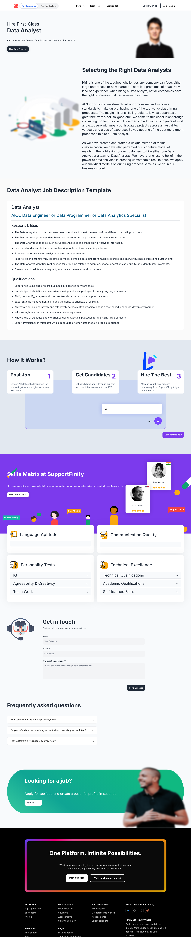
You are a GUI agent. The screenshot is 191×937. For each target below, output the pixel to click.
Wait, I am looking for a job (107, 878)
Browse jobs (98, 908)
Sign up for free (33, 908)
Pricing (28, 916)
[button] (50, 575)
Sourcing (63, 912)
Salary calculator (67, 920)
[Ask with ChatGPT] (134, 910)
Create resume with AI (103, 912)
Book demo (31, 912)
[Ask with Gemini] (128, 910)
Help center (31, 932)
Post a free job (76, 877)
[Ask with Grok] (141, 910)
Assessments (65, 916)
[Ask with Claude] (147, 910)
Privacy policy (65, 932)
